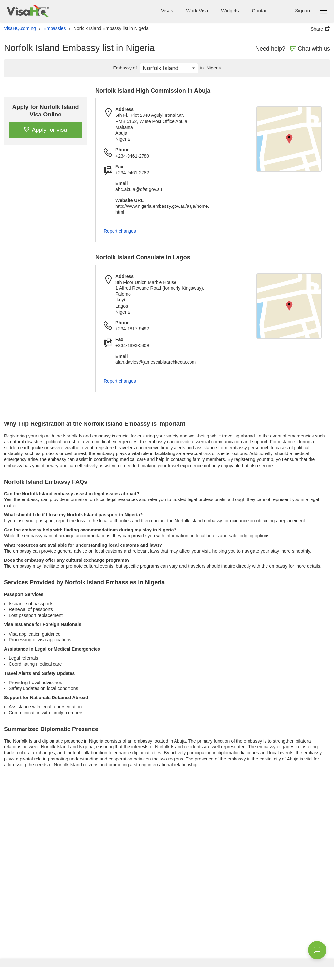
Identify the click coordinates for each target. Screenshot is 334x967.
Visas (167, 10)
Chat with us (310, 48)
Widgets (230, 10)
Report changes (120, 231)
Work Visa (197, 10)
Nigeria (209, 67)
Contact (260, 10)
